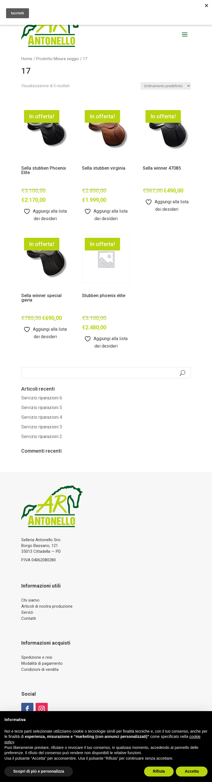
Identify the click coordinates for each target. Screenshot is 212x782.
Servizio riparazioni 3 (41, 426)
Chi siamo (30, 600)
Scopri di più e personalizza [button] (38, 771)
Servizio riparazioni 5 (41, 407)
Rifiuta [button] (159, 771)
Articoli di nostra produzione (47, 606)
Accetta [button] (192, 771)
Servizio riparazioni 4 (41, 417)
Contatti (28, 618)
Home (26, 58)
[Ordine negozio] (166, 86)
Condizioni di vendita (40, 669)
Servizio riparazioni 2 (41, 436)
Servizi (27, 612)
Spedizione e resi (36, 657)
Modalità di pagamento (42, 663)
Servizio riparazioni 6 (41, 398)
